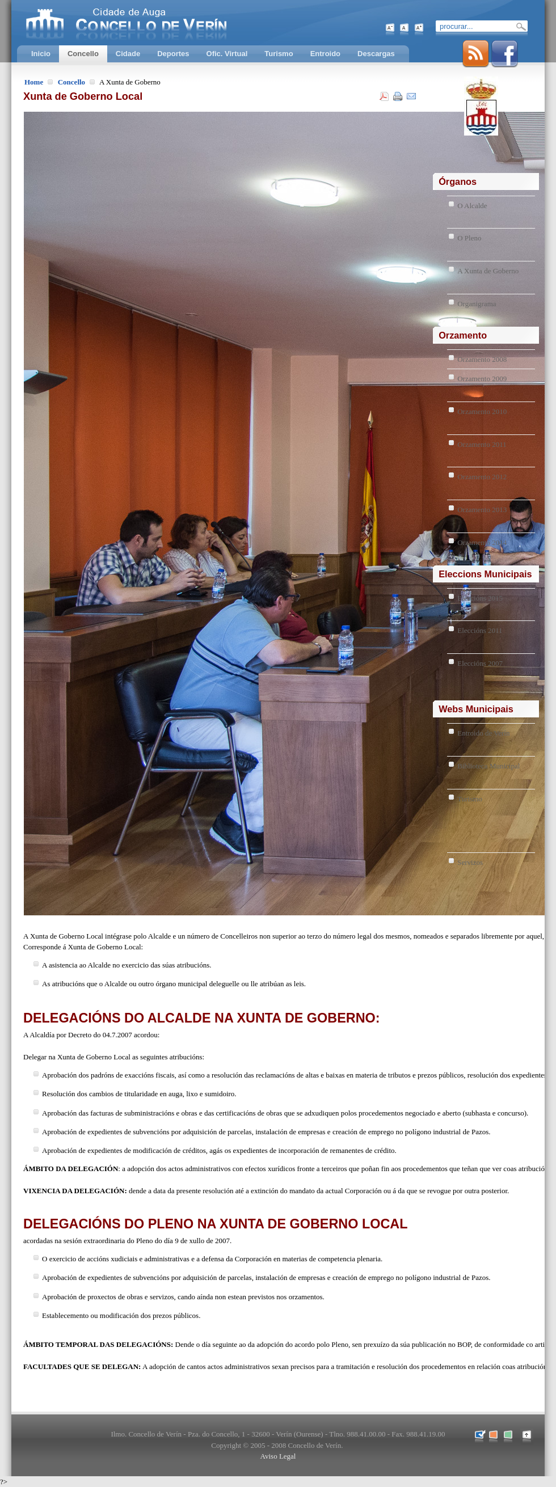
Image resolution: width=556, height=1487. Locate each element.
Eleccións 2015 (480, 598)
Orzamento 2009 (482, 378)
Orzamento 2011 (482, 444)
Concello (71, 82)
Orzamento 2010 (482, 411)
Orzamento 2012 (482, 476)
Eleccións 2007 (480, 663)
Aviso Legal (278, 1456)
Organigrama (476, 303)
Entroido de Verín (483, 733)
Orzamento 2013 (482, 509)
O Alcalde (472, 205)
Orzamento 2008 (482, 359)
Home (33, 82)
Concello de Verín (173, 22)
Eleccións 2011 (479, 630)
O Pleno (469, 238)
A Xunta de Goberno (488, 271)
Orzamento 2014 (482, 542)
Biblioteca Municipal (488, 766)
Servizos (470, 862)
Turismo (469, 799)
